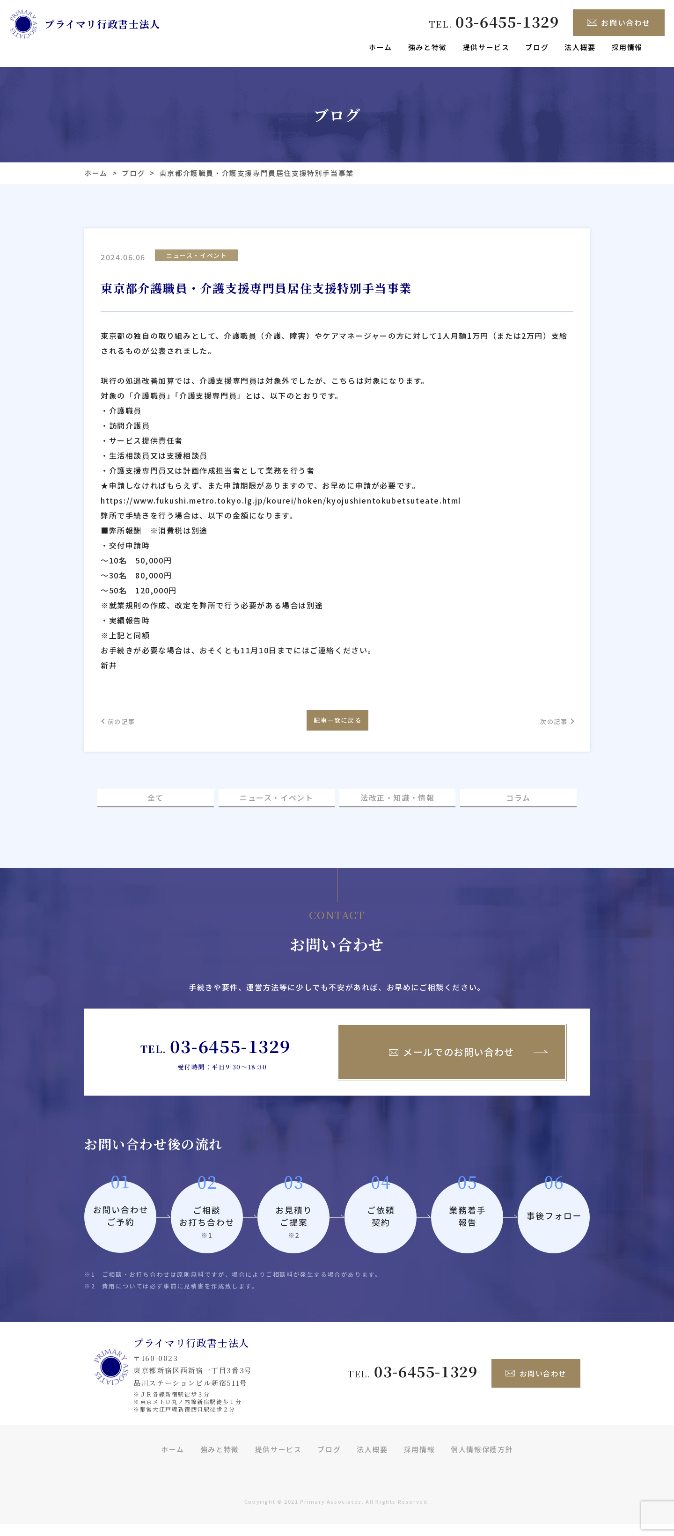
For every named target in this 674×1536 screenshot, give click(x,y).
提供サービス (486, 47)
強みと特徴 (427, 47)
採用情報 (627, 47)
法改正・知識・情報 (397, 807)
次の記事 (547, 725)
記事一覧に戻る (337, 724)
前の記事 (126, 725)
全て (155, 807)
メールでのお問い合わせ (451, 1063)
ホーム (380, 47)
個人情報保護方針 (482, 1460)
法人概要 (579, 47)
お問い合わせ (619, 22)
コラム (518, 807)
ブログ (537, 47)
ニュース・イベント (196, 256)
